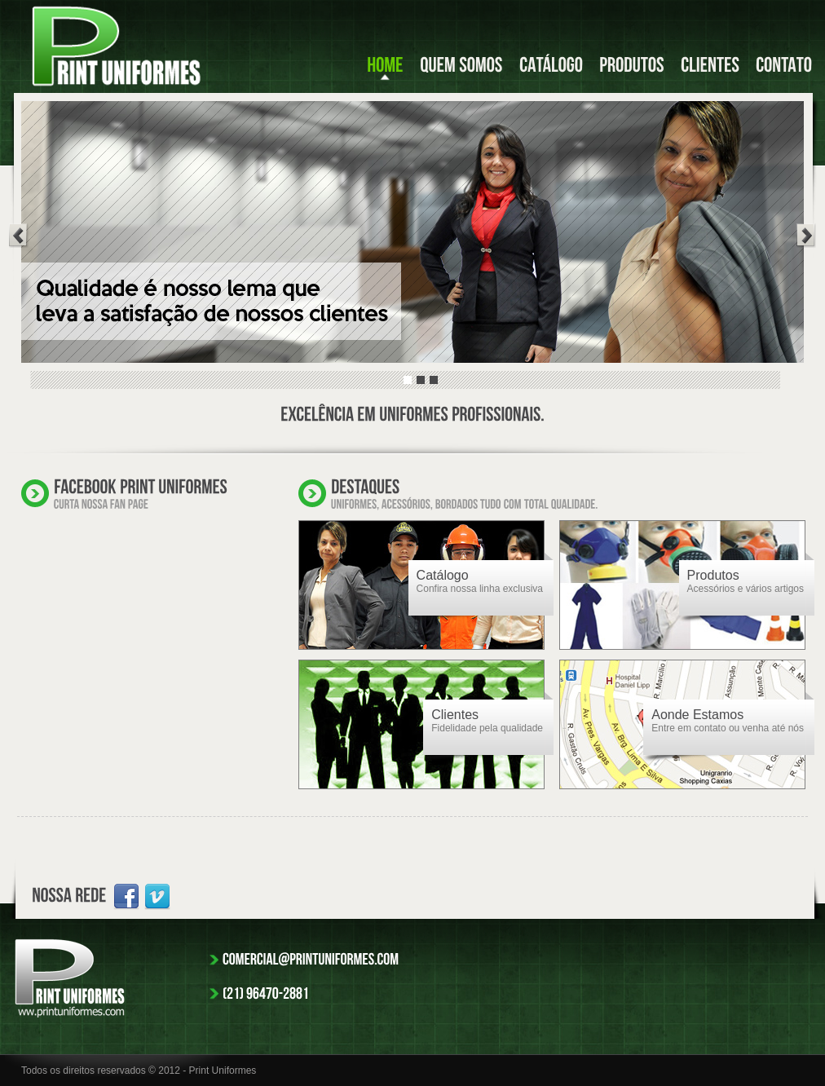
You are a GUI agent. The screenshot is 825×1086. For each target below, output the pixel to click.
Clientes (455, 715)
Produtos (713, 575)
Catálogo (443, 575)
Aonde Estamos (697, 715)
